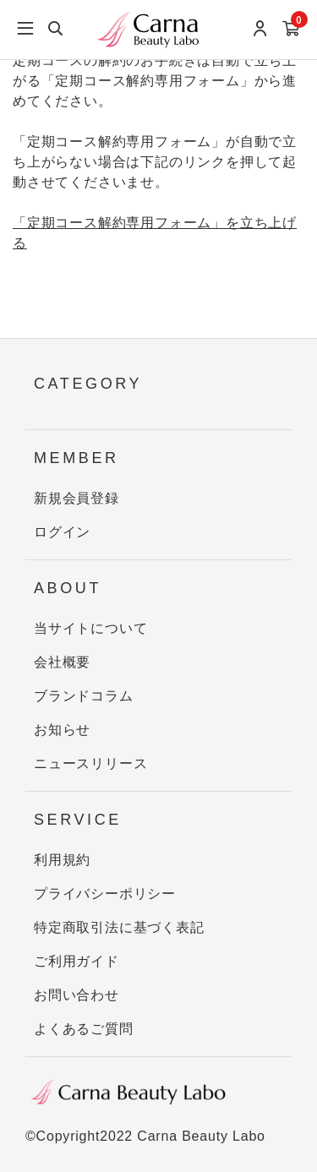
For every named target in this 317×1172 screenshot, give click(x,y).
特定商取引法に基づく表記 (119, 927)
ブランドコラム (84, 696)
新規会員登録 (76, 498)
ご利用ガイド (76, 961)
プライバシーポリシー (105, 893)
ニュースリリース (90, 763)
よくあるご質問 (84, 1029)
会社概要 (62, 662)
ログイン (62, 532)
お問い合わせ (76, 995)
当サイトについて (90, 628)
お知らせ (62, 729)
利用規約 (62, 860)
